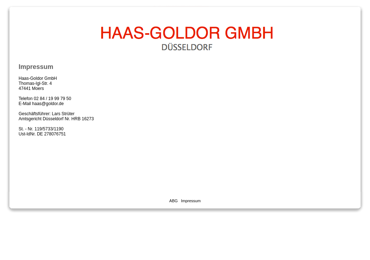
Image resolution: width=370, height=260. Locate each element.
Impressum (191, 201)
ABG (173, 201)
